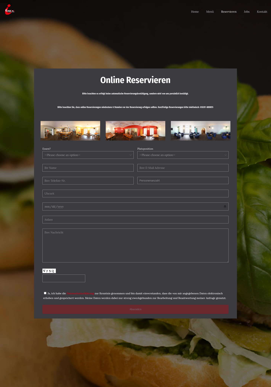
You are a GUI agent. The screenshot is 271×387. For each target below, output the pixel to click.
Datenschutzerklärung (81, 293)
